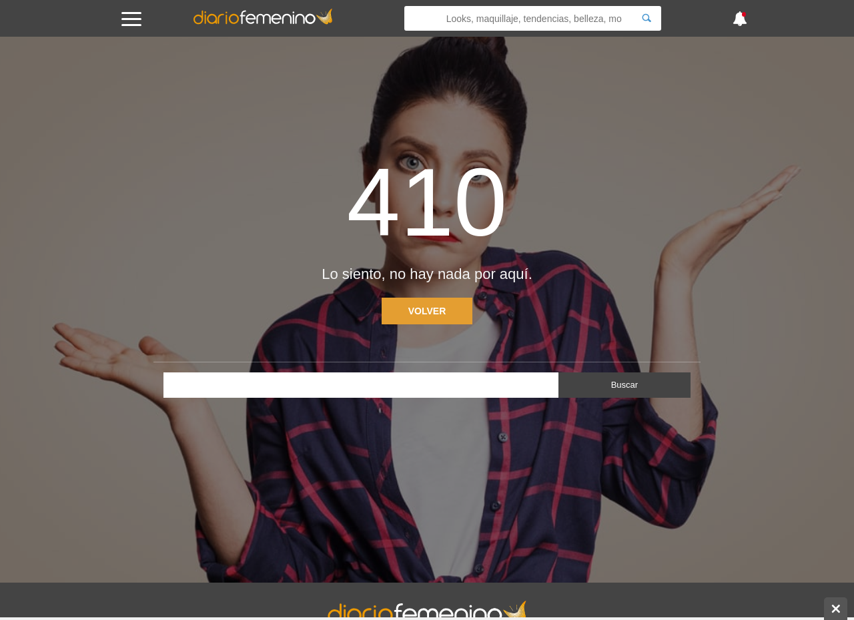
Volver (427, 311)
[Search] (646, 18)
